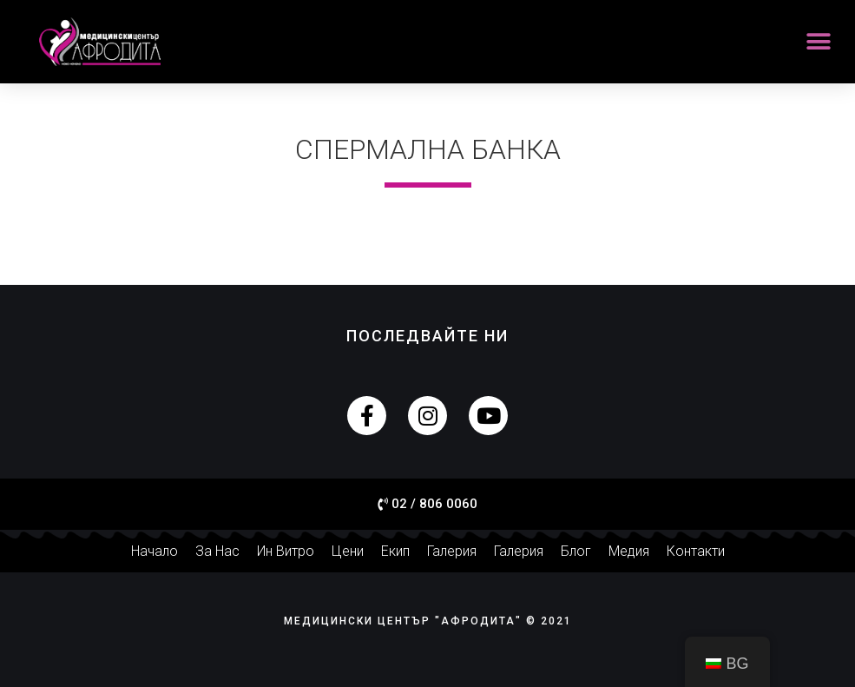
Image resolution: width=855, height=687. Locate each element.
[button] (818, 42)
